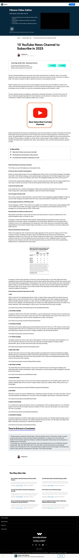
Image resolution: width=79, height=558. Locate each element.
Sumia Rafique (19, 496)
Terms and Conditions (16, 552)
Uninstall (65, 552)
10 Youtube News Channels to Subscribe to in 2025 (25, 157)
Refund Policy (59, 552)
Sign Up (61, 555)
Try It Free (52, 65)
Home (18, 38)
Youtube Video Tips (26, 38)
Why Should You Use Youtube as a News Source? (25, 154)
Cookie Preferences (52, 552)
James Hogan (19, 485)
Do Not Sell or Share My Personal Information (39, 552)
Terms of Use (27, 552)
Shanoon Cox (50, 508)
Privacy (23, 552)
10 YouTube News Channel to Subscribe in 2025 (44, 38)
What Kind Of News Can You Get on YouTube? (24, 152)
